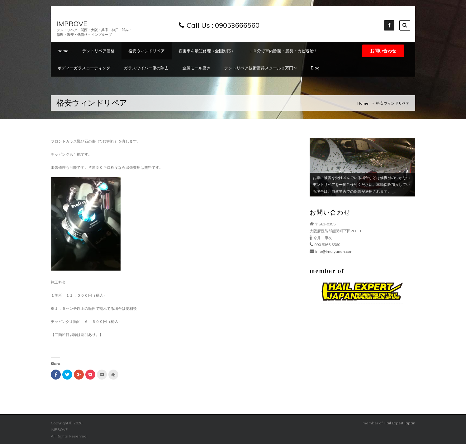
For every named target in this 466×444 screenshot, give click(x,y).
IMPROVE (71, 23)
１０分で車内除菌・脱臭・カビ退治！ (283, 50)
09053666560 (237, 25)
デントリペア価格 (98, 50)
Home (363, 103)
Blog (315, 67)
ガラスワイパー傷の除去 (146, 67)
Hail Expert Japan (399, 423)
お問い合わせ (383, 51)
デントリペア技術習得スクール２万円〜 (260, 67)
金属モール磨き (196, 67)
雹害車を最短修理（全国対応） (206, 50)
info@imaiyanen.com (332, 251)
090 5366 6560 (325, 244)
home (63, 50)
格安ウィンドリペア (146, 50)
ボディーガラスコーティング (84, 67)
